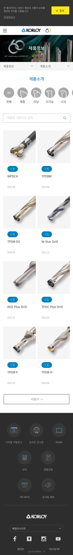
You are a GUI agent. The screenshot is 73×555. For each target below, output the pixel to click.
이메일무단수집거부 (51, 549)
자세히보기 (9, 17)
